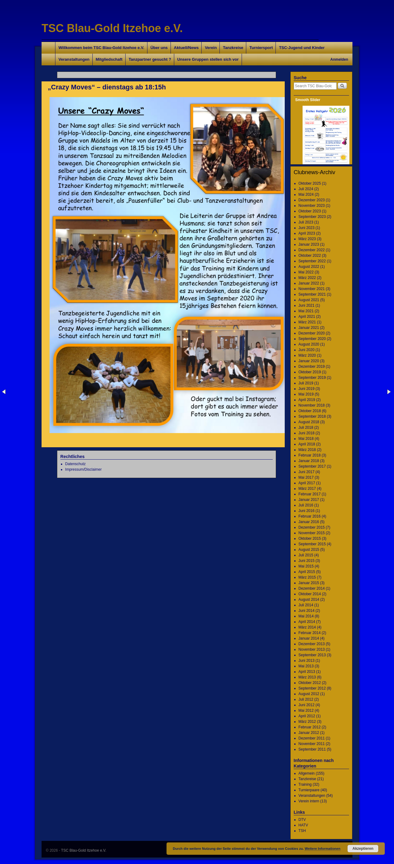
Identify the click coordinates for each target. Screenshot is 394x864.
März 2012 (307, 721)
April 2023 (307, 233)
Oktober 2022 (310, 255)
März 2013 (307, 677)
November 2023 (312, 205)
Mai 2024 (306, 194)
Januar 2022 (309, 283)
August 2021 (309, 300)
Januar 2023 (309, 244)
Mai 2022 (306, 272)
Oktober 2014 (310, 594)
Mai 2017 (306, 477)
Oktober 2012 (310, 683)
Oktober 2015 (310, 538)
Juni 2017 (307, 472)
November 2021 (312, 289)
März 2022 (307, 278)
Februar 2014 (310, 633)
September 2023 (312, 217)
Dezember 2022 (312, 250)
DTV (302, 819)
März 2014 (307, 627)
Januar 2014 (309, 638)
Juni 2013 (307, 660)
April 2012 (307, 716)
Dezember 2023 (312, 200)
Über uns (159, 47)
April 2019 (307, 400)
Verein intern (309, 801)
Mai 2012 (306, 710)
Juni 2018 (307, 433)
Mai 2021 (306, 311)
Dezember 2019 (312, 366)
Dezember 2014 (312, 588)
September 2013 (312, 655)
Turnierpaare (309, 790)
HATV (303, 825)
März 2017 (307, 488)
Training (305, 784)
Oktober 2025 (310, 183)
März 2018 (307, 450)
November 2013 (312, 649)
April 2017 (307, 483)
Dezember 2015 (312, 527)
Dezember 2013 (312, 644)
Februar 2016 (310, 516)
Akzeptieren (362, 848)
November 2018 (312, 405)
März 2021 (307, 322)
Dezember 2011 (312, 738)
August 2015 (309, 549)
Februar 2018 (310, 455)
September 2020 (312, 339)
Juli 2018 (306, 427)
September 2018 (312, 416)
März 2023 (307, 239)
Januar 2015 (309, 583)
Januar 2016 (309, 522)
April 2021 (307, 316)
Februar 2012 (310, 727)
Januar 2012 (309, 733)
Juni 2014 (307, 610)
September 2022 (312, 261)
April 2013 (307, 671)
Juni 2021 (307, 305)
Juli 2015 (306, 555)
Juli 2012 (306, 699)
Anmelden (339, 59)
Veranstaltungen (74, 59)
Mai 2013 (306, 666)
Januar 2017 (309, 500)
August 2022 (309, 266)
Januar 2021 (309, 328)
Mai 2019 (306, 394)
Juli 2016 (306, 505)
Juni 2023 (307, 228)
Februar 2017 (310, 494)
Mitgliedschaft (109, 59)
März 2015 (307, 577)
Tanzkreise (233, 47)
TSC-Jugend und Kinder (301, 47)
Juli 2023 (306, 222)
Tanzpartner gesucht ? (150, 59)
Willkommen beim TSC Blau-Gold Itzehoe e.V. (101, 47)
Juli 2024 (306, 189)
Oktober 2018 (310, 411)
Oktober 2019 (310, 372)
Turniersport (261, 47)
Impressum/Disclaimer (83, 469)
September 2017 (312, 466)
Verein (211, 47)
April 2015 (307, 572)
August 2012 (309, 694)
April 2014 (307, 622)
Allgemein (307, 773)
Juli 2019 (306, 383)
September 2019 (312, 377)
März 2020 (307, 355)
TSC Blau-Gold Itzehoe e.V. (112, 28)
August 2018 (309, 422)
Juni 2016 (307, 511)
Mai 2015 (306, 566)
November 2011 (312, 744)
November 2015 (312, 533)
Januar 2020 (309, 361)
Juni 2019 (307, 389)
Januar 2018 (309, 461)
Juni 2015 (307, 561)
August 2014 (309, 599)
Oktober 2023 (310, 211)
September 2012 (312, 688)
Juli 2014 (306, 605)
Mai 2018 (306, 438)
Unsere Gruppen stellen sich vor (208, 59)
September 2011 (312, 749)
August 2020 (309, 344)
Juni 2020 (307, 350)
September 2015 (312, 544)
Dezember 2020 (312, 333)
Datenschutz (75, 464)
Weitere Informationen (322, 848)
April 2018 (307, 444)
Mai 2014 (306, 616)
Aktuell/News (186, 47)
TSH (302, 831)
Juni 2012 (307, 705)
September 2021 (312, 294)
